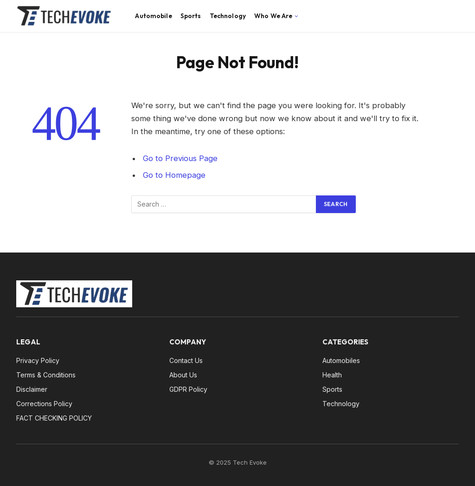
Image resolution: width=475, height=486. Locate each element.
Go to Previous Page (180, 158)
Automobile (153, 16)
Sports (190, 16)
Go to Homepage (174, 175)
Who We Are (273, 16)
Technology (228, 16)
